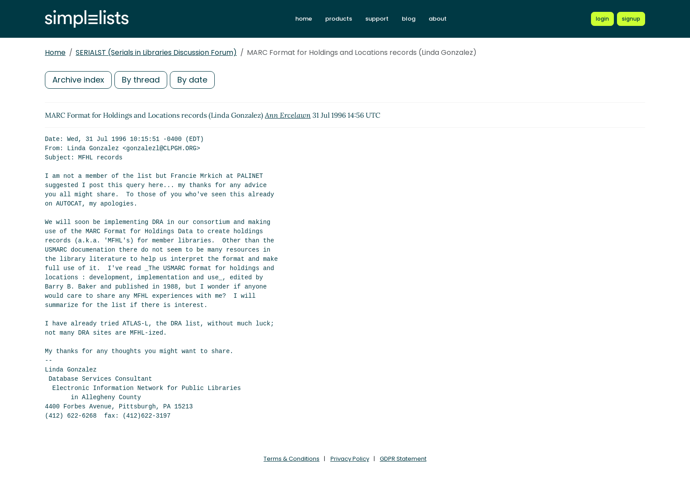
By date (192, 79)
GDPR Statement (403, 459)
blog (408, 18)
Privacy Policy (349, 459)
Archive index (78, 79)
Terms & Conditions (291, 459)
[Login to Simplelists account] (602, 19)
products (338, 18)
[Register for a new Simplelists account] (631, 19)
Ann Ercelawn (288, 115)
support (377, 18)
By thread (141, 79)
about (438, 18)
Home (55, 52)
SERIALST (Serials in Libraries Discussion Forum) (156, 52)
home (303, 18)
